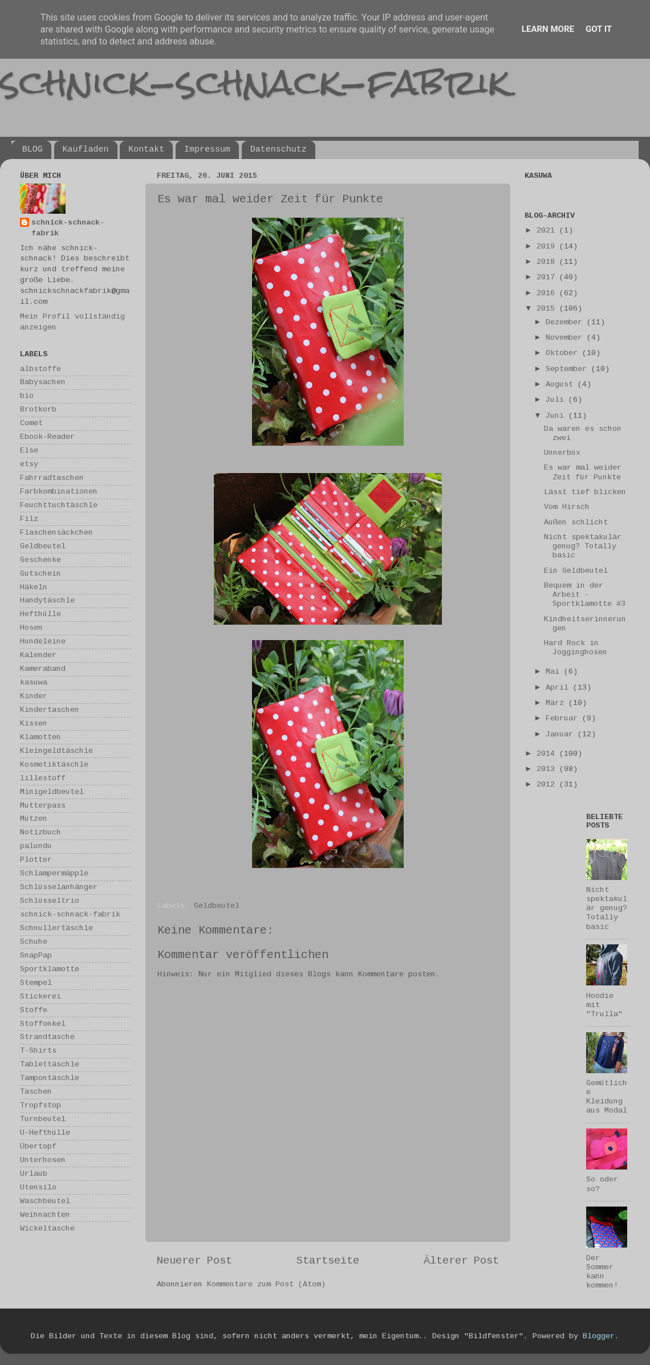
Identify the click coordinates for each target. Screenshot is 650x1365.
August (562, 384)
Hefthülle (40, 614)
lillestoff (43, 778)
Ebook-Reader (47, 437)
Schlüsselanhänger (59, 887)
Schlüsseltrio (49, 901)
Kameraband (43, 669)
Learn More (548, 29)
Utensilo (38, 1187)
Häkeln (33, 587)
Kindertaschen (49, 710)
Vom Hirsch (567, 507)
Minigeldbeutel (52, 792)
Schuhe (33, 942)
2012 (548, 784)
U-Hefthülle (45, 1132)
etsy (29, 464)
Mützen (33, 818)
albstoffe (40, 369)
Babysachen (43, 382)
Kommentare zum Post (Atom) (266, 1284)
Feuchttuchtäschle (59, 505)
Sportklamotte (49, 969)
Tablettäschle (49, 1064)
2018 (548, 262)
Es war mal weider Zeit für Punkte (582, 472)
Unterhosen (43, 1160)
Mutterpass (43, 805)
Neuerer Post (194, 1260)
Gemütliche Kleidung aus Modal (606, 1097)
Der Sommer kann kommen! (602, 1272)
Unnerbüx (562, 453)
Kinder (33, 696)
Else (29, 450)
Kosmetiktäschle (54, 764)
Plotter (36, 859)
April (559, 687)
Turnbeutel (43, 1119)
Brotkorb (38, 409)
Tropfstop (40, 1105)
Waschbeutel (45, 1201)
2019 (548, 246)
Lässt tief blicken (585, 492)
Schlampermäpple (54, 873)
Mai (555, 671)
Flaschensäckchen (56, 532)
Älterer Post (461, 1260)
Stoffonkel (43, 1024)
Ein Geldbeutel (576, 571)
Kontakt (146, 149)
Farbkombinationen (59, 491)
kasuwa (33, 682)
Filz (29, 519)
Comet (31, 423)
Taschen (36, 1091)
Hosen (31, 628)
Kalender (38, 655)
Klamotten (40, 737)
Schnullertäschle (56, 928)
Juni (557, 415)
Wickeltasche (47, 1228)
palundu (36, 846)
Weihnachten (45, 1215)
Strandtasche (47, 1037)
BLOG (32, 149)
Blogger (599, 1336)
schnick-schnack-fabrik (255, 82)
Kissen (33, 723)
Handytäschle (47, 600)
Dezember (566, 322)
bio (27, 396)
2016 (548, 293)
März (557, 703)
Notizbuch (40, 832)
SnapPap (36, 955)
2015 (548, 308)
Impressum (207, 149)
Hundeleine (43, 641)
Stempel (36, 983)
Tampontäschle (49, 1078)
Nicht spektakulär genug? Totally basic (582, 546)
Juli (557, 400)
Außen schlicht (576, 522)
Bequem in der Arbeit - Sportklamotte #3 (584, 594)
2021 (548, 230)
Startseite (327, 1260)
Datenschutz (278, 149)
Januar (562, 734)
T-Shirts (38, 1050)
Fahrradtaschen (52, 478)
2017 (548, 277)
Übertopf (38, 1146)
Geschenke (40, 560)
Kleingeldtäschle (56, 751)
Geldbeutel (216, 906)
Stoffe (33, 1010)
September (568, 369)
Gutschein (40, 573)
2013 (548, 769)
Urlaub (33, 1174)
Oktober (564, 353)
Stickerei (40, 996)
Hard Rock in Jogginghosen (575, 648)
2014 (548, 753)
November (566, 337)
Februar (564, 718)
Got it (599, 29)
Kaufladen (86, 149)
